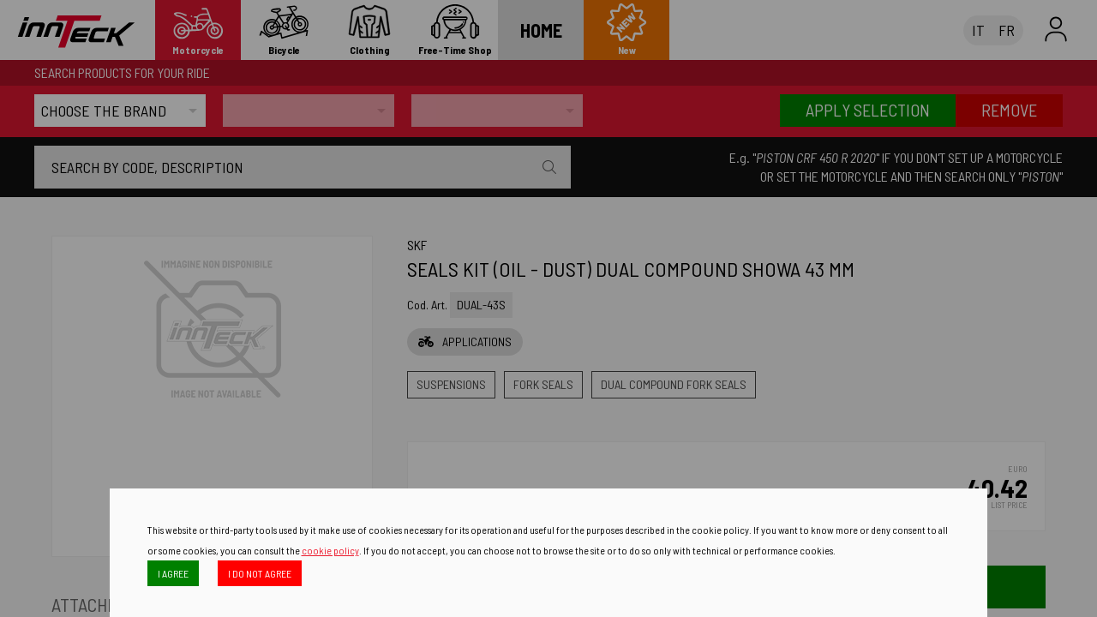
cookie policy (330, 550)
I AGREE (173, 573)
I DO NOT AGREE (259, 573)
